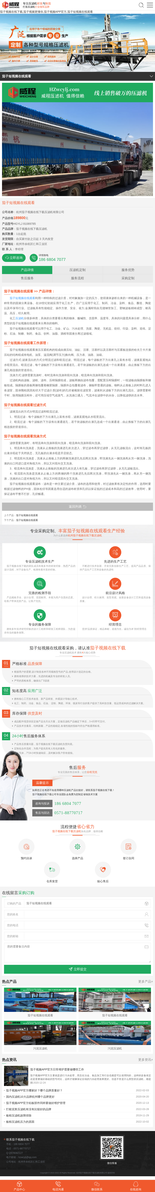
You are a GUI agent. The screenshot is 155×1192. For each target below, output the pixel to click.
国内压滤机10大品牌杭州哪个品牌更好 (30, 1096)
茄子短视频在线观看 (22, 298)
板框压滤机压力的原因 (20, 1121)
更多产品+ (145, 981)
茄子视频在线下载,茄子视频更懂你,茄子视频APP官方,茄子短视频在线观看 (46, 11)
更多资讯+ (145, 1059)
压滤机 (19, 318)
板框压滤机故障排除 (18, 1115)
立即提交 (78, 969)
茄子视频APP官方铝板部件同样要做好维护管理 (35, 1103)
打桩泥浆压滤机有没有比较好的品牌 (28, 1109)
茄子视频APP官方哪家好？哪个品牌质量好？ (34, 1090)
